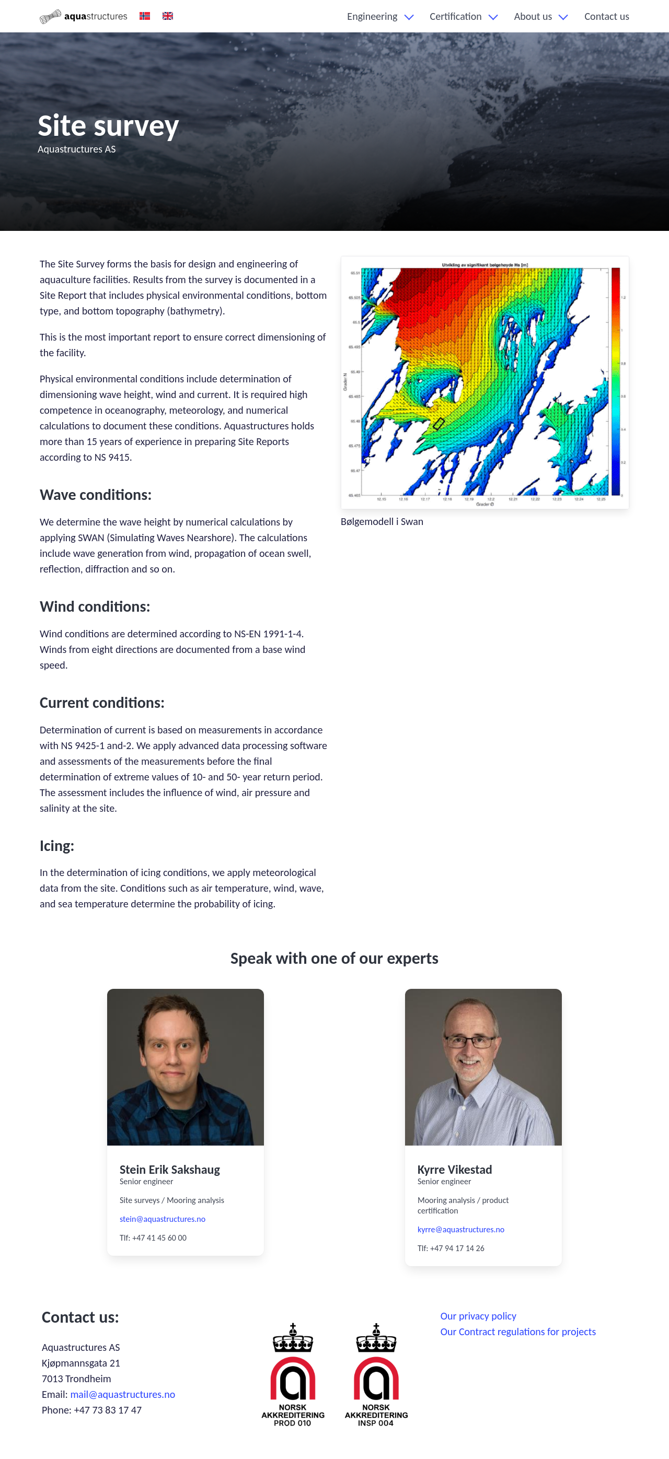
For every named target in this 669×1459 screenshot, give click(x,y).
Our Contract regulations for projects (518, 1331)
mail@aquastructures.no (122, 1394)
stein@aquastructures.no (162, 1219)
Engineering (372, 16)
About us (533, 16)
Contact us (606, 16)
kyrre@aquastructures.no (461, 1229)
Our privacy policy (478, 1316)
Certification (456, 16)
